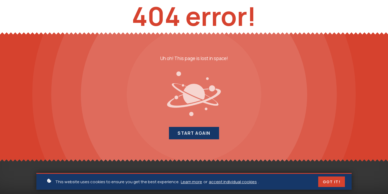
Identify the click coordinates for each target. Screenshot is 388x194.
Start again (194, 133)
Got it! (332, 182)
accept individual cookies (233, 182)
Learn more (191, 182)
